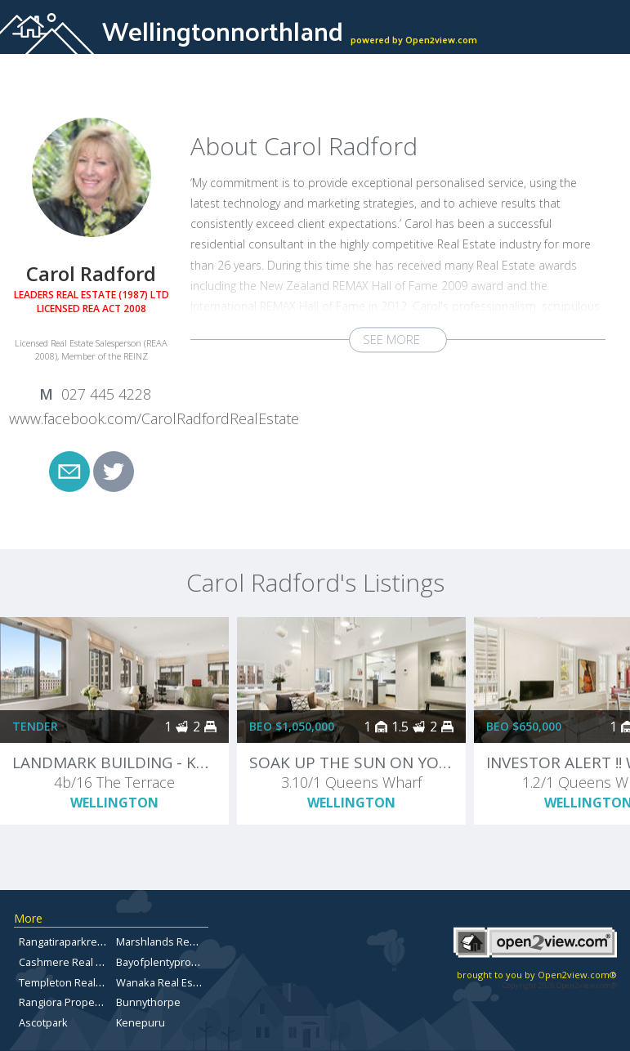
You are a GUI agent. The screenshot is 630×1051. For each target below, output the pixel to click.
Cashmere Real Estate (72, 962)
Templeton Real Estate (73, 982)
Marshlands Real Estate (173, 941)
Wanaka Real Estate (164, 982)
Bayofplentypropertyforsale (184, 962)
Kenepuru (140, 1022)
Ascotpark (43, 1022)
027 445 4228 (106, 394)
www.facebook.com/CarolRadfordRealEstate (154, 418)
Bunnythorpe (148, 1002)
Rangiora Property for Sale (83, 1002)
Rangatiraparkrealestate (77, 941)
